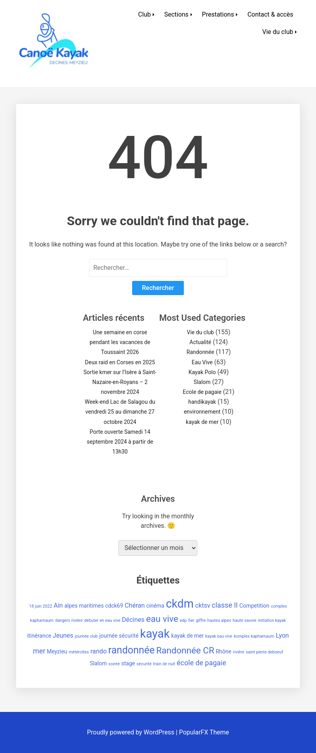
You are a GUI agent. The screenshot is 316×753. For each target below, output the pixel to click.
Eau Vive (202, 362)
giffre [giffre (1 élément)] (201, 620)
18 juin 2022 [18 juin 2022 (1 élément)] (40, 606)
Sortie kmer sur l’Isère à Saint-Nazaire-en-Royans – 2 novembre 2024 (120, 382)
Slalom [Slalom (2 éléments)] (98, 663)
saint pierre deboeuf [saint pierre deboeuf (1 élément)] (264, 652)
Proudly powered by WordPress (131, 732)
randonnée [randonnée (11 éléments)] (131, 650)
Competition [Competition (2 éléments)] (254, 605)
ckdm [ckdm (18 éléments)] (179, 603)
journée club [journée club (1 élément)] (86, 636)
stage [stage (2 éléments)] (128, 663)
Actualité (200, 342)
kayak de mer (202, 422)
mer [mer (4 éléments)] (39, 651)
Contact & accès (270, 14)
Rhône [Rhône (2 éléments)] (223, 651)
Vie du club (277, 32)
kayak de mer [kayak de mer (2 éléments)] (187, 636)
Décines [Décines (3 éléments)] (133, 619)
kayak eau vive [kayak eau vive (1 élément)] (218, 636)
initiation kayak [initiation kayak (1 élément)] (272, 620)
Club (144, 14)
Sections (176, 14)
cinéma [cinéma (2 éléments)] (155, 605)
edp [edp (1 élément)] (183, 620)
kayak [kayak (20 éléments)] (155, 633)
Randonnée (200, 352)
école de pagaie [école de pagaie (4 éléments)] (201, 663)
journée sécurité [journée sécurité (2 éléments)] (118, 636)
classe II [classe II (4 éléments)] (225, 605)
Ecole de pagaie (202, 392)
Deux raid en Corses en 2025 (120, 362)
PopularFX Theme (204, 732)
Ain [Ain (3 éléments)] (58, 605)
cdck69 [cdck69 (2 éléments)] (114, 605)
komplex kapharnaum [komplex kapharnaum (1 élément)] (254, 636)
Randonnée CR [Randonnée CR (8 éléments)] (185, 650)
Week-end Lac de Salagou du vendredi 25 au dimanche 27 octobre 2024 (120, 412)
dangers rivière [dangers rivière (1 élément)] (69, 620)
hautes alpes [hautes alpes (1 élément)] (219, 620)
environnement (202, 412)
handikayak (202, 402)
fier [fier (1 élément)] (191, 620)
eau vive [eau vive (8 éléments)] (162, 619)
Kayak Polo (202, 372)
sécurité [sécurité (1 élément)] (143, 663)
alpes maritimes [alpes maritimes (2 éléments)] (84, 605)
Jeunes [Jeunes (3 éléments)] (63, 635)
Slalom (202, 382)
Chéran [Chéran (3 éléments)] (135, 605)
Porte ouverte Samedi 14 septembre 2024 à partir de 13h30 (120, 442)
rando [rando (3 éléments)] (98, 651)
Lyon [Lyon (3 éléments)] (282, 635)
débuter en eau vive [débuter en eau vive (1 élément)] (102, 620)
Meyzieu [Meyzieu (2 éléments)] (57, 651)
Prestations (218, 14)
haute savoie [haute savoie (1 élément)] (244, 620)
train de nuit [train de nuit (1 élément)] (164, 663)
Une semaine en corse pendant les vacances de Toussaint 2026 (120, 342)
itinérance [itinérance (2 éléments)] (39, 636)
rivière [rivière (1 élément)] (238, 652)
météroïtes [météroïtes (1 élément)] (79, 652)
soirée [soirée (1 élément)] (114, 663)
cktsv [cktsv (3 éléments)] (202, 605)
